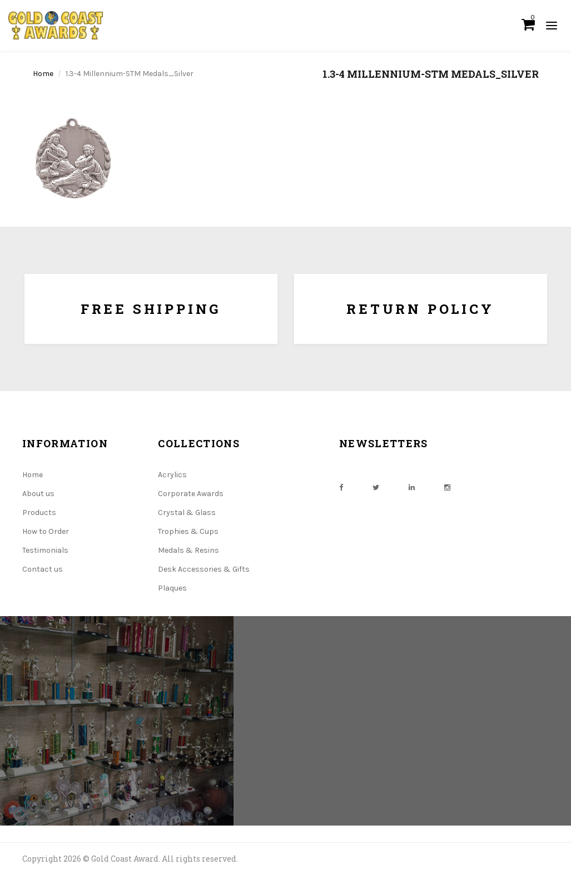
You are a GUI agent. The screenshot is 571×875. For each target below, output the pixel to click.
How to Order (45, 531)
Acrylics (172, 474)
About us (38, 493)
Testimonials (45, 550)
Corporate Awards (191, 493)
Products (39, 512)
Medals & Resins (188, 550)
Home (43, 73)
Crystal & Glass (187, 512)
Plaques (172, 588)
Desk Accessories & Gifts (204, 569)
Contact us (42, 569)
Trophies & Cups (188, 531)
